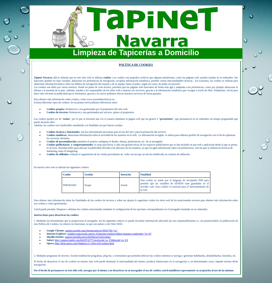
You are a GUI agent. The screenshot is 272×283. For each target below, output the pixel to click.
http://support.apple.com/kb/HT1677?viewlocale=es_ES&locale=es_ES (91, 240)
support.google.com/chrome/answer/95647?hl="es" (91, 230)
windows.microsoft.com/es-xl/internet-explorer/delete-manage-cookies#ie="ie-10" (109, 233)
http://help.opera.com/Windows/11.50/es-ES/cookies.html (84, 243)
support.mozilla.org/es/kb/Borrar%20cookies (88, 236)
